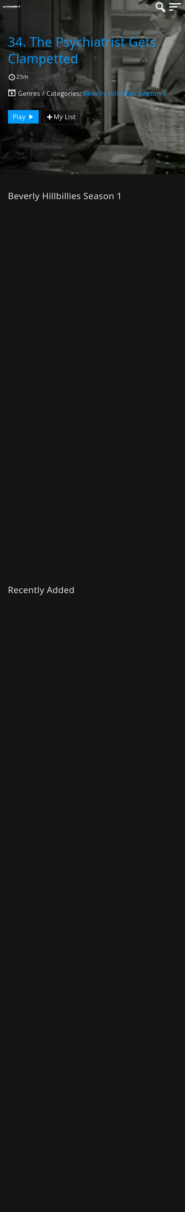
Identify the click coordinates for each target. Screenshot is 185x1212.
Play (24, 116)
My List (60, 117)
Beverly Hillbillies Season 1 (124, 93)
